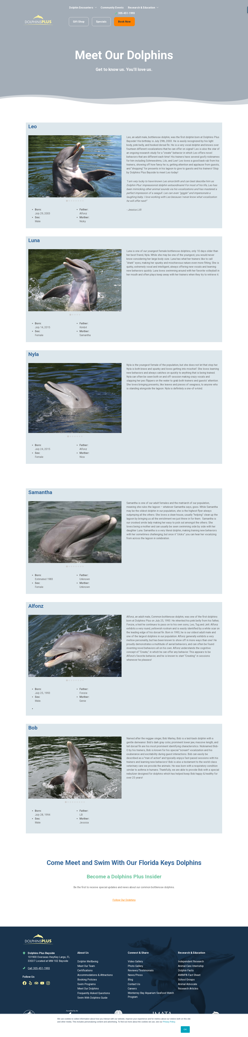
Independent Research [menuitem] (191, 961)
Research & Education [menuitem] (141, 7)
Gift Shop (78, 21)
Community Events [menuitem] (112, 7)
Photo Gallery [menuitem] (135, 966)
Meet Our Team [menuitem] (86, 966)
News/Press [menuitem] (135, 975)
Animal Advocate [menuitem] (187, 984)
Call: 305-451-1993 (39, 968)
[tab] (67, 201)
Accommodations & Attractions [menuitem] (95, 975)
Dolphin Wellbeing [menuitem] (87, 961)
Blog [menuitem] (130, 979)
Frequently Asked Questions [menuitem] (93, 993)
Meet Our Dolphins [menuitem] (88, 988)
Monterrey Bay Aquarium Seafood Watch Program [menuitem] (151, 994)
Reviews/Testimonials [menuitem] (141, 970)
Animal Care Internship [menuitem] (191, 966)
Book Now (124, 21)
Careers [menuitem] (132, 988)
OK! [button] (185, 1029)
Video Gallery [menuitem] (135, 961)
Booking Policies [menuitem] (87, 979)
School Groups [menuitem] (186, 979)
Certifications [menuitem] (85, 970)
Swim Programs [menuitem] (86, 984)
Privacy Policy (169, 1022)
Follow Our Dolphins (124, 900)
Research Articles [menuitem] (188, 988)
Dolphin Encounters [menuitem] (81, 7)
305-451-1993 (125, 13)
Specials (101, 21)
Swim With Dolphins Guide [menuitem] (92, 997)
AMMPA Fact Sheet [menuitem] (189, 975)
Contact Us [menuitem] (134, 984)
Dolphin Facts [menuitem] (186, 970)
